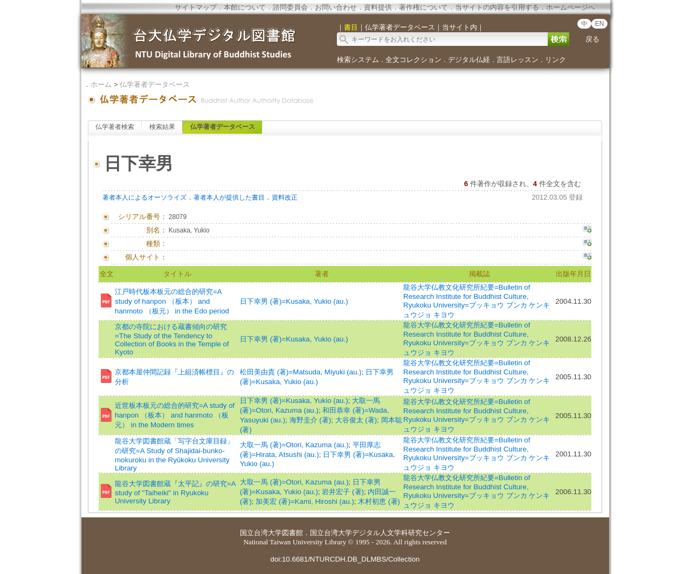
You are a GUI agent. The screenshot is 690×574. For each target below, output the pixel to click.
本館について (245, 7)
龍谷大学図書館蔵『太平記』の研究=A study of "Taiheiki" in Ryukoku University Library (175, 492)
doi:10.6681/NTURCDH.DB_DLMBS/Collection (344, 559)
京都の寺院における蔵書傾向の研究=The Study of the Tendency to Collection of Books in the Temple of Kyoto (172, 339)
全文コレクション (413, 60)
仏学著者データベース (155, 84)
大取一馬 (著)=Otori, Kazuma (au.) (294, 445)
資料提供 (378, 7)
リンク (555, 60)
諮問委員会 (290, 7)
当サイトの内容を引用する (497, 7)
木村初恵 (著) (379, 501)
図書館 (292, 533)
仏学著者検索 (114, 127)
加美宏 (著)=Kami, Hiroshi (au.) (305, 501)
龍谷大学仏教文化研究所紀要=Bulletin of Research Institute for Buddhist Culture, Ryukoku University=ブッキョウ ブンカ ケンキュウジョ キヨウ (476, 301)
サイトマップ (196, 7)
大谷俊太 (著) (356, 420)
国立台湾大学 (261, 533)
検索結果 (162, 127)
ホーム (101, 84)
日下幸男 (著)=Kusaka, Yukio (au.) (294, 301)
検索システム (358, 60)
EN (599, 24)
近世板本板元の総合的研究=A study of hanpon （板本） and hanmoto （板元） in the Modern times (174, 415)
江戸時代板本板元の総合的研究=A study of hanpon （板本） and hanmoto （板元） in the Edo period (172, 301)
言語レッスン (517, 60)
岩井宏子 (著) (343, 492)
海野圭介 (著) (310, 420)
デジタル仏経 (469, 60)
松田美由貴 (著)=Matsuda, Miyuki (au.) (301, 372)
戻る (592, 39)
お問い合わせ (336, 7)
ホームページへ (570, 7)
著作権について (423, 7)
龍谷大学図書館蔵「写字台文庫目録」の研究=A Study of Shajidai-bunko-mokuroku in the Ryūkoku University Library (174, 454)
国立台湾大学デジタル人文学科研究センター (380, 533)
